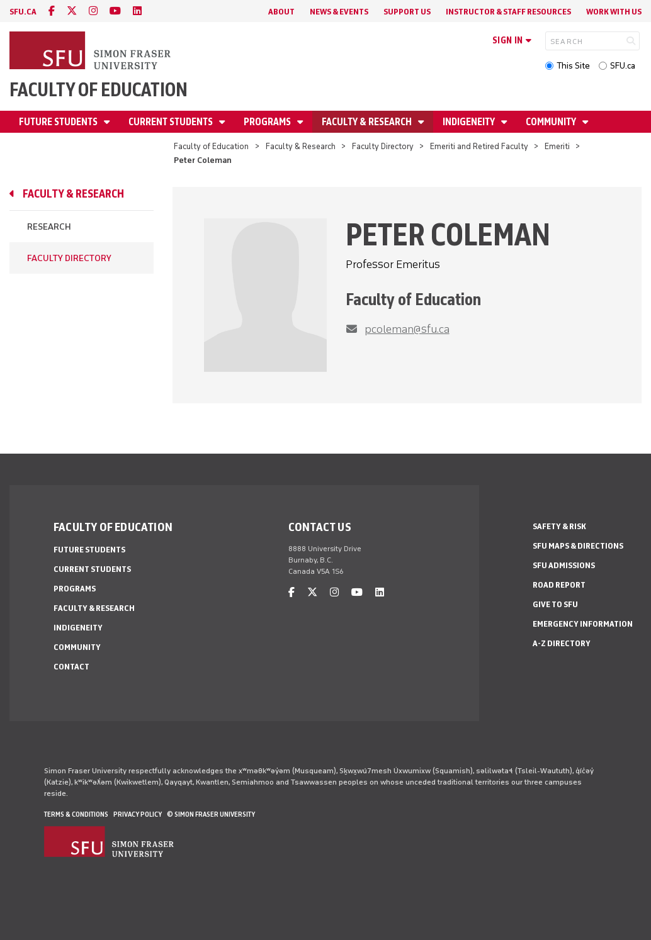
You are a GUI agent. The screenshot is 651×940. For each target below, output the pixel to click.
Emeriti (557, 146)
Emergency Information (583, 623)
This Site (573, 65)
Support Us (407, 11)
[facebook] (51, 11)
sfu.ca (23, 11)
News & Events (339, 11)
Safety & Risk (559, 526)
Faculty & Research (368, 122)
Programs (268, 122)
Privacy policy (137, 814)
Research (49, 226)
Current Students (171, 122)
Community (552, 122)
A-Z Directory (562, 643)
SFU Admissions (564, 565)
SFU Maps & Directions (578, 545)
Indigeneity (470, 122)
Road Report (559, 584)
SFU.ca (622, 65)
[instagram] (93, 11)
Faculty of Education (98, 89)
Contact (71, 666)
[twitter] (72, 11)
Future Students (59, 122)
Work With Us (614, 11)
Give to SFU (555, 604)
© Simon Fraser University (211, 814)
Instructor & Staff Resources (508, 11)
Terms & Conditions (76, 814)
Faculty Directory (383, 146)
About (281, 11)
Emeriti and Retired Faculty (479, 146)
